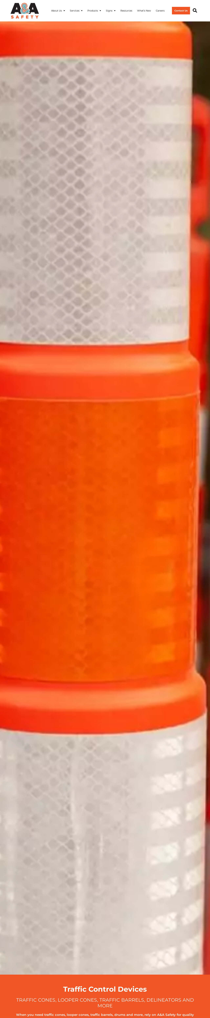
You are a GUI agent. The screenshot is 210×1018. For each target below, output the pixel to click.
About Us (58, 10)
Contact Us (181, 10)
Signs (111, 10)
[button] (195, 11)
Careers (160, 10)
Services (76, 10)
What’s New (144, 10)
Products (94, 10)
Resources (126, 10)
